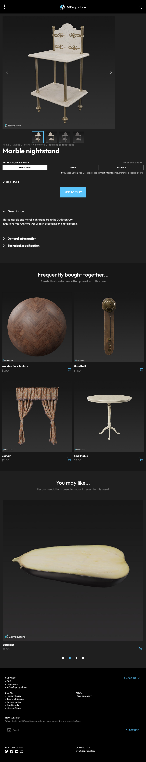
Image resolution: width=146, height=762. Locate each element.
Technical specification (23, 246)
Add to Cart (73, 192)
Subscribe (132, 730)
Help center (13, 684)
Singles (16, 144)
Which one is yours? (133, 162)
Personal (25, 167)
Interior (27, 144)
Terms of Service (15, 698)
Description (16, 211)
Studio (121, 167)
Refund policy (14, 701)
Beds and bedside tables (61, 144)
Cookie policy (14, 705)
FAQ (9, 681)
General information (22, 238)
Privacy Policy (14, 695)
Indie (73, 167)
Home (6, 144)
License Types (14, 708)
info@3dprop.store (16, 687)
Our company (84, 695)
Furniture (40, 144)
